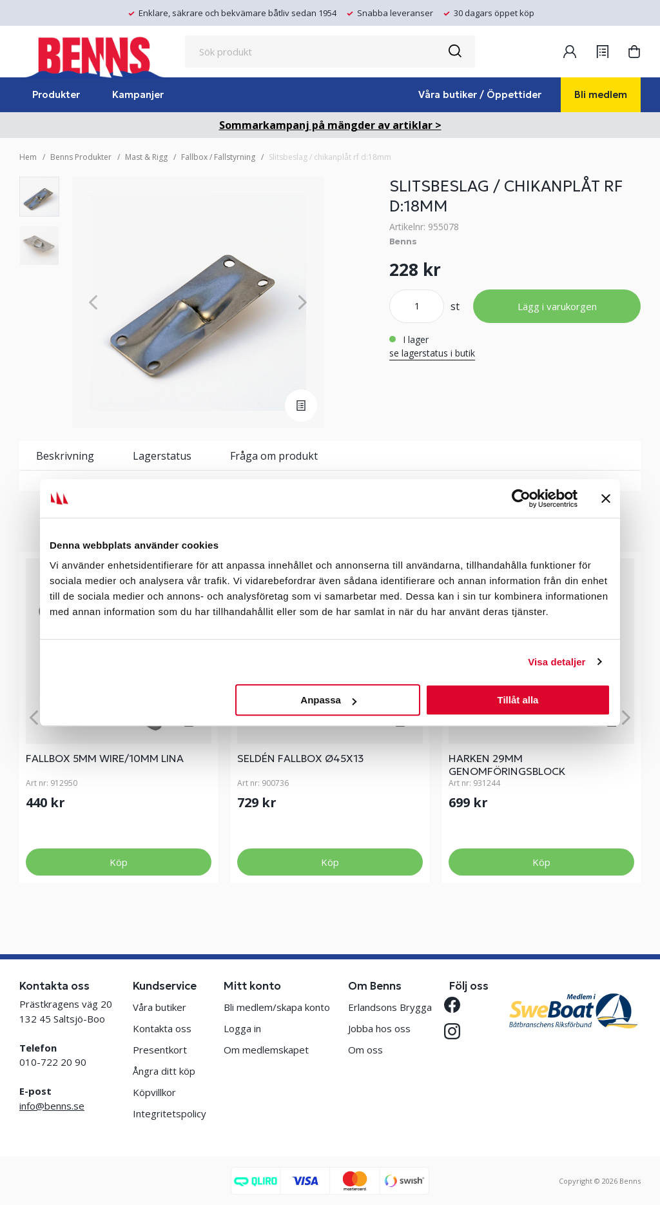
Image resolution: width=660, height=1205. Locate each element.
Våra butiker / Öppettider (479, 94)
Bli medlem (600, 94)
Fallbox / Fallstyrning (218, 157)
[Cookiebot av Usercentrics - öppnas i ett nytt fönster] (521, 498)
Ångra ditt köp (164, 1070)
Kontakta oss (162, 1028)
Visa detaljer (556, 661)
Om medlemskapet (266, 1049)
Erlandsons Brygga (390, 1007)
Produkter (56, 94)
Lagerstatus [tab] (162, 456)
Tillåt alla (517, 699)
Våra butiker (159, 1007)
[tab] (39, 196)
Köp (119, 862)
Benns (403, 241)
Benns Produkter (81, 157)
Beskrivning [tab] (65, 456)
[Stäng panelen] (605, 498)
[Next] (302, 302)
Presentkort (160, 1049)
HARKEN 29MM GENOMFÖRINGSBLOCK (507, 765)
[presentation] (39, 197)
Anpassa (328, 699)
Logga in (242, 1028)
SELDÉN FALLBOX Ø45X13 (300, 758)
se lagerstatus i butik (432, 353)
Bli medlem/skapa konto (277, 1007)
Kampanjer (138, 94)
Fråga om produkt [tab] (274, 456)
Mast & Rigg (146, 157)
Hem (28, 157)
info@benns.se (51, 1105)
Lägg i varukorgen (557, 306)
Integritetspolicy (169, 1113)
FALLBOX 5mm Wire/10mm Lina (105, 758)
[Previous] (93, 302)
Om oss (365, 1049)
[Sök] (454, 51)
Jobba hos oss (379, 1028)
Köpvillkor (154, 1092)
